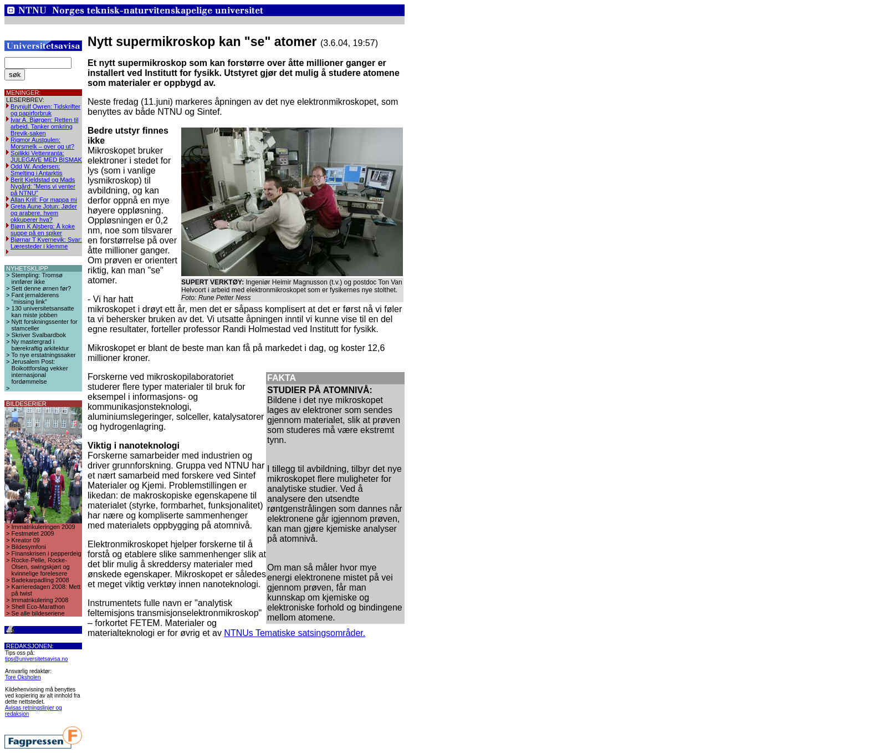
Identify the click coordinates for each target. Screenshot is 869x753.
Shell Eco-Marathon (38, 606)
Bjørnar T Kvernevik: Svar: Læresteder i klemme (46, 243)
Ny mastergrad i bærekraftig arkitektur (40, 345)
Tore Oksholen (22, 677)
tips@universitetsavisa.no (36, 659)
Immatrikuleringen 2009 (43, 526)
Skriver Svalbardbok (39, 335)
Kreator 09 (26, 540)
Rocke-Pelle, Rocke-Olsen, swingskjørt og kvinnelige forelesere (41, 567)
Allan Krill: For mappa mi (44, 199)
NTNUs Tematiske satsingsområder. (294, 633)
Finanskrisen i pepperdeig (46, 553)
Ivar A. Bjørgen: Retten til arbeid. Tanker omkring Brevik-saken (44, 126)
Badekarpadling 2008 (40, 580)
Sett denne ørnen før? (41, 288)
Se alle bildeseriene (38, 613)
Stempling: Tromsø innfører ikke (37, 278)
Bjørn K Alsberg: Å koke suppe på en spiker (43, 229)
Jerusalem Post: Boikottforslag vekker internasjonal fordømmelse (40, 371)
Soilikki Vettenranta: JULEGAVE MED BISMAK (46, 156)
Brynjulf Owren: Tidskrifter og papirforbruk (45, 109)
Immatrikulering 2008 (40, 600)
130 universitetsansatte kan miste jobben (43, 311)
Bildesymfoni (29, 546)
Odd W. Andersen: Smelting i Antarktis (37, 169)
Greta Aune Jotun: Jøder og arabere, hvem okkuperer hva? (44, 213)
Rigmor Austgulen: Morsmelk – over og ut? (42, 143)
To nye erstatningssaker (44, 355)
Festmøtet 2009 (33, 533)
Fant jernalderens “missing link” (35, 298)
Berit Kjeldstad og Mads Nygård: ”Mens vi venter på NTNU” (43, 186)
